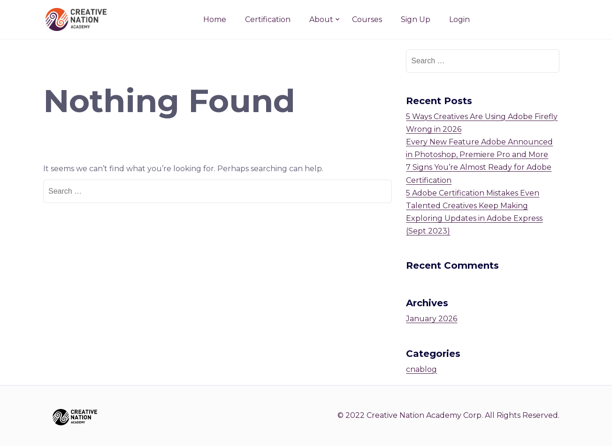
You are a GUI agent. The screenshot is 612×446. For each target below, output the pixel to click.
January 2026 (431, 318)
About (321, 19)
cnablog (421, 369)
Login (459, 19)
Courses (367, 19)
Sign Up (415, 19)
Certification (268, 19)
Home (214, 19)
